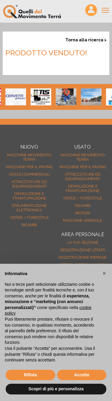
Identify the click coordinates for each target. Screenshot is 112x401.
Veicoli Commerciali (29, 174)
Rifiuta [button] (30, 374)
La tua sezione (82, 242)
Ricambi (29, 225)
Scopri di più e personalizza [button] (55, 388)
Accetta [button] (81, 374)
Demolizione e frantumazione (29, 195)
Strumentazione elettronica (29, 207)
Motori (82, 213)
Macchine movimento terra (29, 157)
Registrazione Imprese (83, 257)
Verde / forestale (29, 217)
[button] (104, 273)
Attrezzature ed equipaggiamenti (29, 184)
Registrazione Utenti (82, 250)
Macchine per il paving (29, 167)
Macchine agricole (82, 220)
